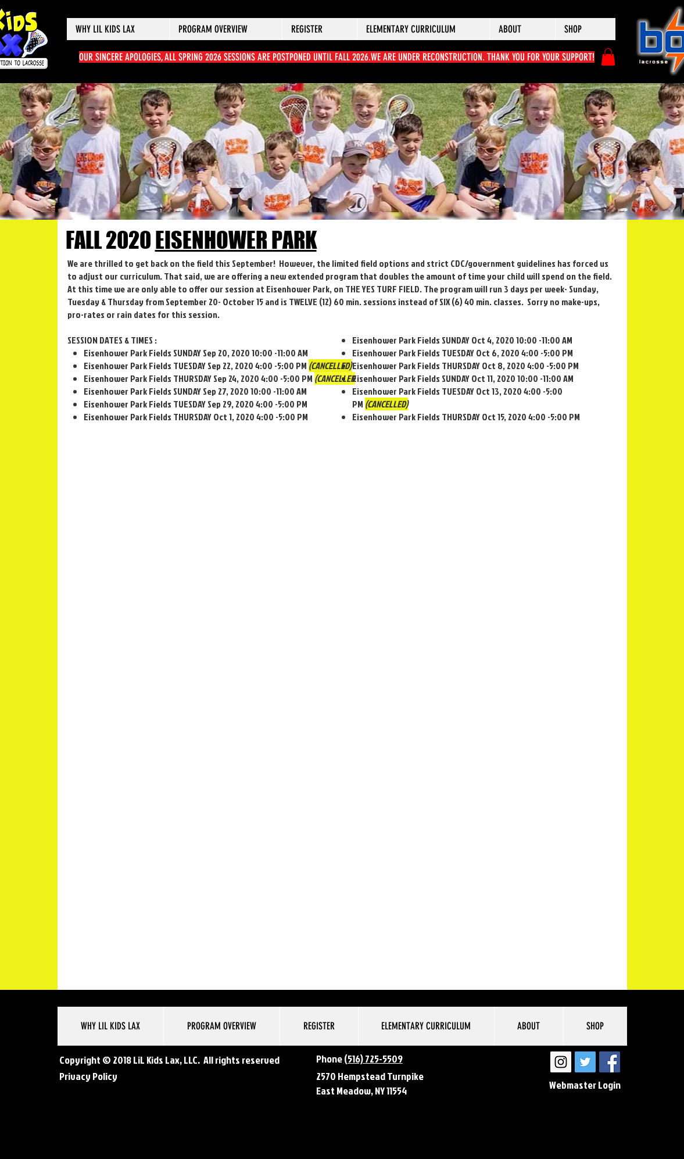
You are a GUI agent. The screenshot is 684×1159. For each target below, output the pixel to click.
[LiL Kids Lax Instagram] (560, 1061)
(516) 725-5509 (373, 1058)
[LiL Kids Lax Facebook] (609, 1061)
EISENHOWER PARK (236, 240)
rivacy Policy (91, 1076)
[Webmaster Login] (584, 1085)
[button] (118, 29)
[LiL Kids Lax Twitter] (585, 1061)
